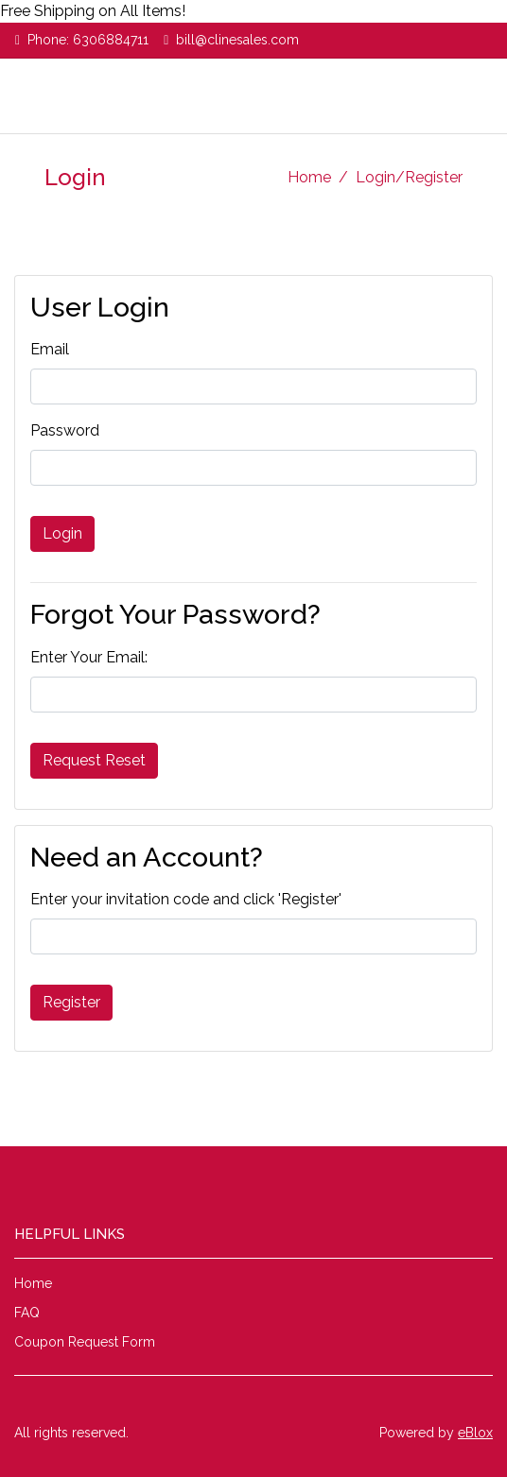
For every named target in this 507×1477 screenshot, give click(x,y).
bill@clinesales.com (237, 39)
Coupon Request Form (84, 1341)
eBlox (475, 1432)
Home (309, 177)
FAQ (27, 1312)
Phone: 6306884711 (88, 39)
